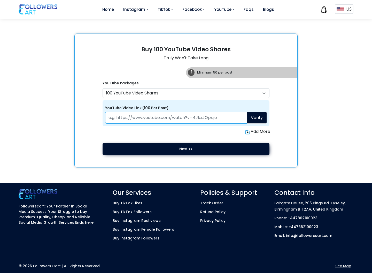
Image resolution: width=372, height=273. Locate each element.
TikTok (164, 9)
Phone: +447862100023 (295, 218)
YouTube (222, 9)
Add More (257, 132)
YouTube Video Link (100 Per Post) (137, 107)
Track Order (211, 203)
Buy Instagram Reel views (137, 220)
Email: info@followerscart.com (303, 235)
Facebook (192, 9)
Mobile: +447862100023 (296, 226)
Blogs (268, 9)
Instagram (134, 9)
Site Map (343, 266)
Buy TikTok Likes (127, 203)
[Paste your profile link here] (176, 118)
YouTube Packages (121, 83)
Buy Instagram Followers (136, 238)
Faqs (249, 9)
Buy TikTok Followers (132, 211)
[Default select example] (186, 93)
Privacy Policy (213, 220)
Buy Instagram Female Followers (143, 229)
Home (108, 9)
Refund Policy (213, 211)
